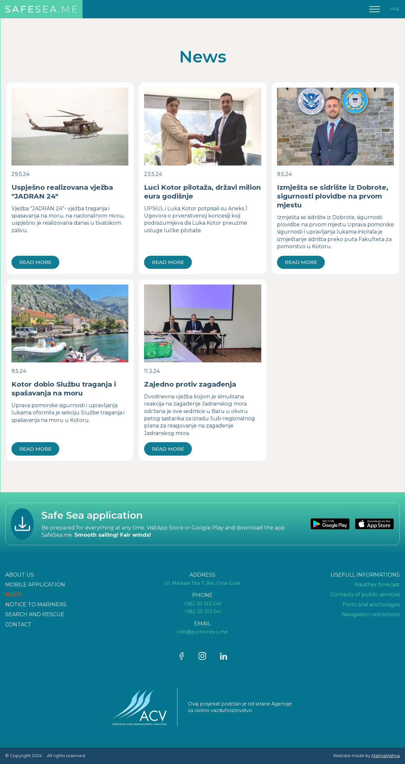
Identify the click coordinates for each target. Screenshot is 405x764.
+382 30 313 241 (202, 612)
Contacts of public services (365, 594)
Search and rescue (34, 614)
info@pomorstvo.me (202, 632)
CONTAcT (18, 624)
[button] (374, 9)
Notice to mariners (35, 604)
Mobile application (35, 585)
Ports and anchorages (371, 604)
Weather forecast (377, 585)
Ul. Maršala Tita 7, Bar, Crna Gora (202, 583)
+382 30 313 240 (202, 604)
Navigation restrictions (371, 614)
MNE (395, 9)
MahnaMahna (386, 755)
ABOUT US (19, 575)
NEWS (13, 594)
